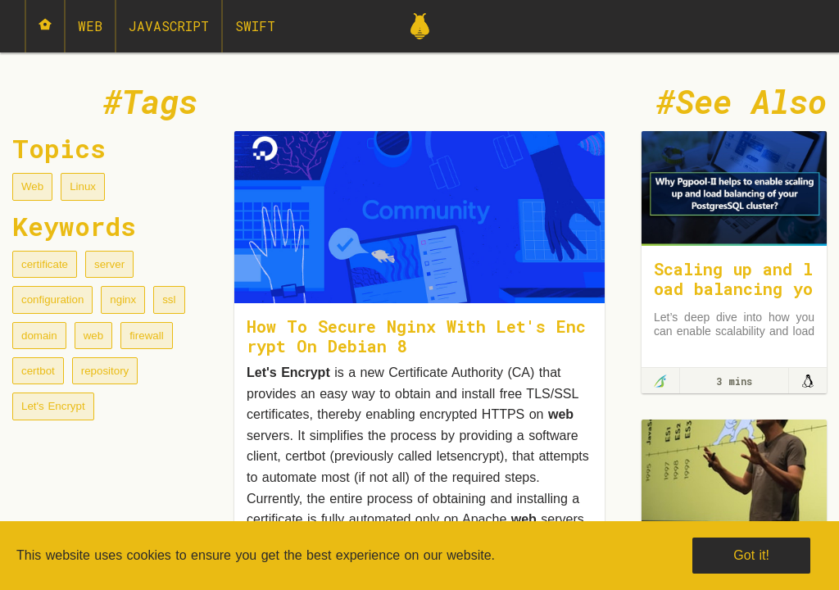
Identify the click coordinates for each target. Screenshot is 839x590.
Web (90, 25)
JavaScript (169, 25)
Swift (255, 25)
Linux (83, 186)
